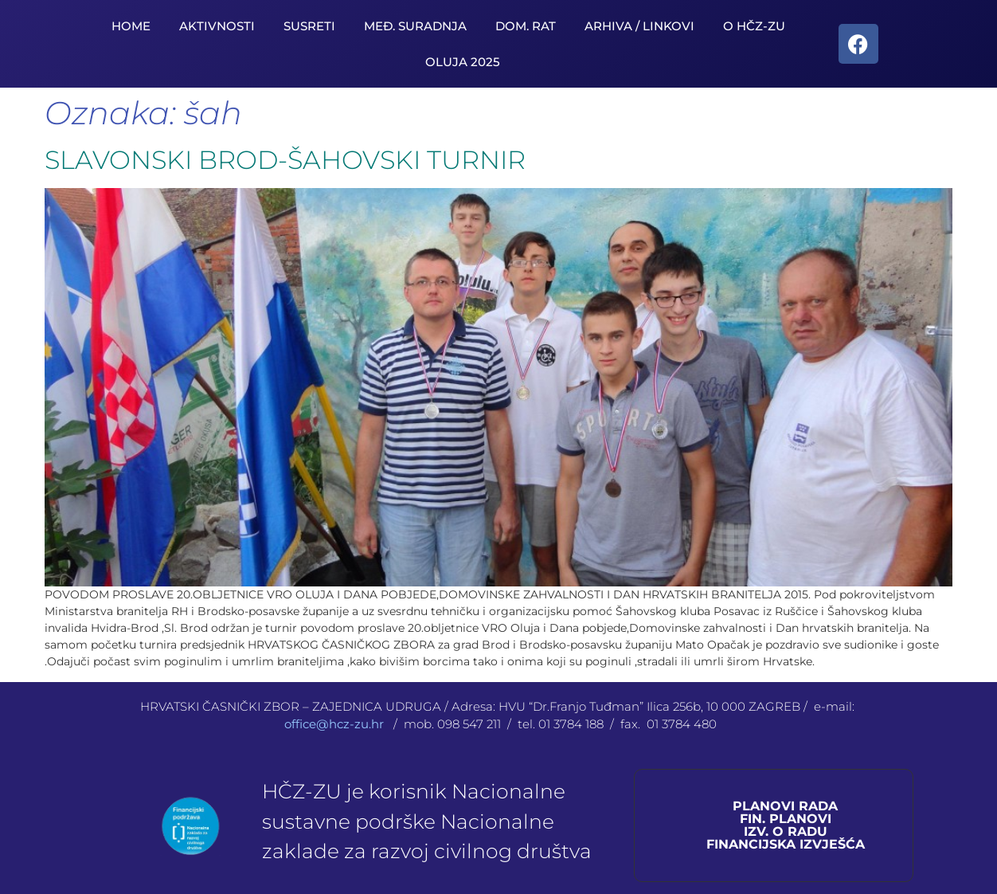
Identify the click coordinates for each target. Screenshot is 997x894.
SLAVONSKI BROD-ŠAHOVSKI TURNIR (285, 159)
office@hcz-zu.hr (335, 723)
